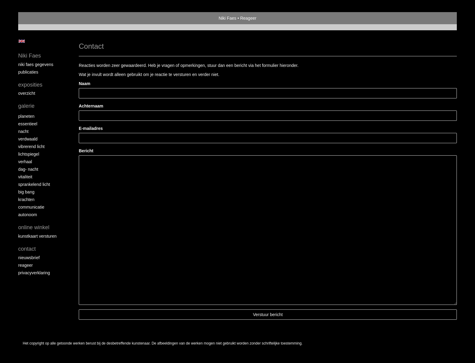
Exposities (30, 85)
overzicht (26, 93)
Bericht (86, 150)
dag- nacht (28, 169)
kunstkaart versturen (37, 236)
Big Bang (26, 192)
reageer (25, 265)
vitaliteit (25, 176)
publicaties (28, 72)
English (21, 41)
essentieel (27, 123)
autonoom (27, 214)
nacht (23, 131)
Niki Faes (227, 18)
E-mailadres (91, 128)
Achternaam (91, 106)
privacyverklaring (34, 272)
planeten (26, 116)
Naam (84, 83)
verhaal (25, 161)
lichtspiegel (28, 154)
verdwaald (28, 139)
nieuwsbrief (29, 257)
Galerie (26, 106)
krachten (26, 199)
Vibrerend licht (31, 146)
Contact (27, 249)
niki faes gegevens (35, 64)
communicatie (31, 207)
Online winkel (33, 227)
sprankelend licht (34, 184)
